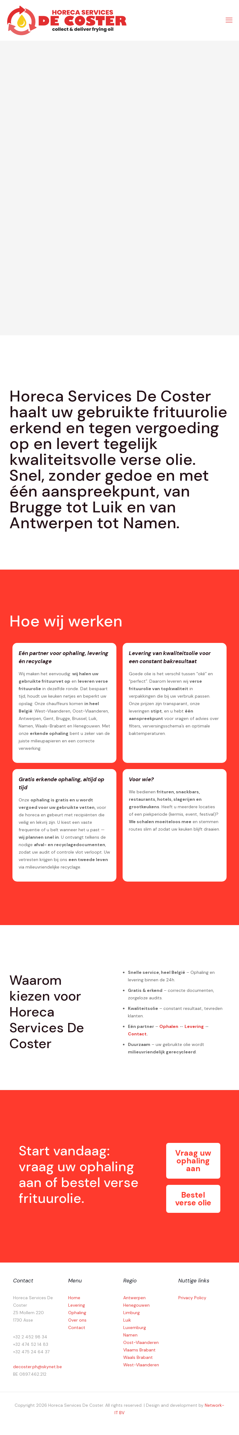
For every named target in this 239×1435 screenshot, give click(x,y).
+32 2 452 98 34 (30, 1337)
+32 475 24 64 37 (31, 1352)
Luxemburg (134, 1327)
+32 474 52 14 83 (30, 1344)
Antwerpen (134, 1297)
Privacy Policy (192, 1297)
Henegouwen (136, 1305)
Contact (137, 1034)
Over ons (77, 1320)
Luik (127, 1320)
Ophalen (168, 1026)
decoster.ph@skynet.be (37, 1366)
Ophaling (77, 1312)
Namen (130, 1335)
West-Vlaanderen (141, 1365)
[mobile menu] (229, 20)
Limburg (131, 1312)
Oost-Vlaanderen (141, 1342)
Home (74, 1297)
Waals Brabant (138, 1357)
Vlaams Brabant (139, 1350)
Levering (194, 1026)
